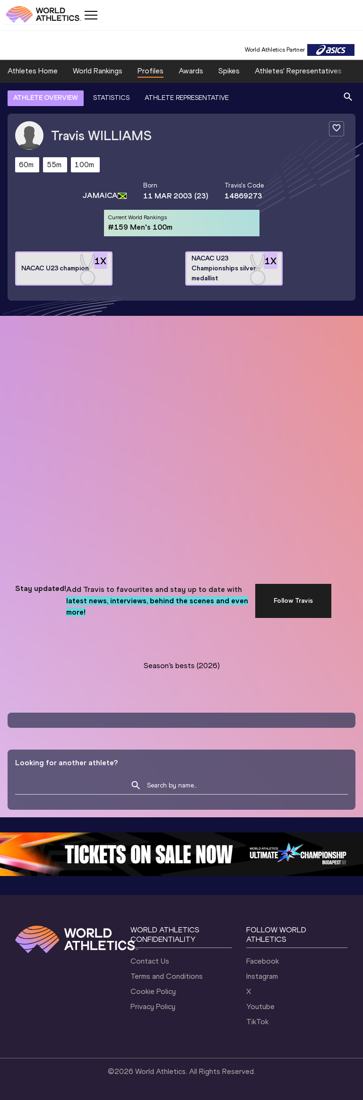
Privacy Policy (152, 1006)
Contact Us (149, 961)
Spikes (229, 70)
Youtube (260, 1006)
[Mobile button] (90, 15)
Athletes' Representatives (298, 70)
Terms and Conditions (166, 976)
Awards (191, 70)
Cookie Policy (153, 991)
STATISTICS (111, 98)
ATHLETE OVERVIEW (45, 98)
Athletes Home (33, 70)
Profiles (151, 70)
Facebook (262, 961)
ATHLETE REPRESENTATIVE (187, 98)
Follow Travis (293, 601)
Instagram (262, 976)
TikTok (257, 1021)
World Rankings (97, 70)
